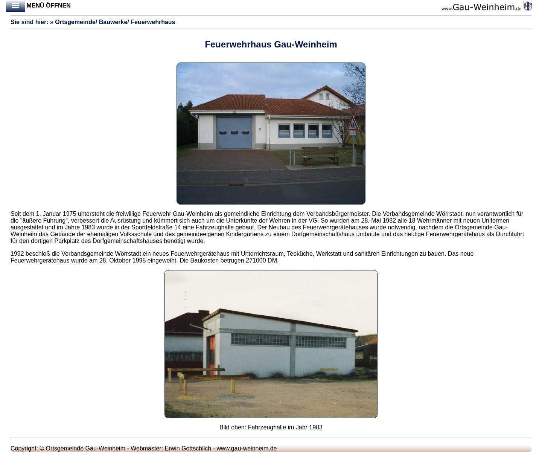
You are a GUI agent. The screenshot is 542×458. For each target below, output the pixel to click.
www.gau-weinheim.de (246, 448)
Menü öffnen (38, 6)
